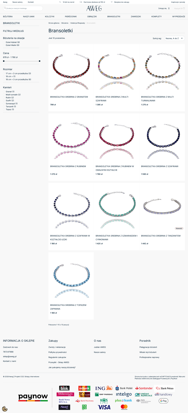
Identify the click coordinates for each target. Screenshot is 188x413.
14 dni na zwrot (66, 2)
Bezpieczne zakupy (119, 2)
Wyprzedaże (178, 16)
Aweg (5, 2)
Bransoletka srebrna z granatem (69, 97)
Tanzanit (11, 106)
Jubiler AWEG (100, 347)
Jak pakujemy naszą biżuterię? (61, 367)
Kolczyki (49, 16)
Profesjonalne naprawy (149, 357)
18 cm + (10, 76)
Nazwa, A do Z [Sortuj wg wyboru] (174, 38)
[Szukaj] (23, 8)
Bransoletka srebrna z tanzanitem (161, 235)
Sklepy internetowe (32, 377)
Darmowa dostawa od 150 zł (92, 2)
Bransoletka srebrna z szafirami (159, 166)
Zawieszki (136, 16)
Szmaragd (12, 104)
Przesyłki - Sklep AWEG (58, 362)
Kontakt (31, 2)
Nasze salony (17, 2)
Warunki (182, 377)
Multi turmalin (13, 95)
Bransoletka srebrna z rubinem (68, 166)
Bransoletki (113, 16)
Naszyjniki (28, 16)
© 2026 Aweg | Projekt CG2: (21, 377)
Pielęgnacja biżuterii (148, 347)
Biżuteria (8, 16)
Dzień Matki (12, 45)
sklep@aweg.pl (9, 356)
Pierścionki (71, 16)
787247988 (8, 352)
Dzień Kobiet (13, 42)
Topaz (10, 109)
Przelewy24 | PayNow (168, 379)
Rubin (10, 98)
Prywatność (173, 377)
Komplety (156, 16)
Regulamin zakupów (57, 357)
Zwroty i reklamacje (57, 347)
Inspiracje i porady (178, 2)
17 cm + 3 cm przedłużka (18, 73)
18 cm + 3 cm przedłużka (18, 79)
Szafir (10, 100)
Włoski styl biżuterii (148, 352)
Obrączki (92, 16)
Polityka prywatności (57, 352)
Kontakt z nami (9, 361)
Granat (10, 92)
